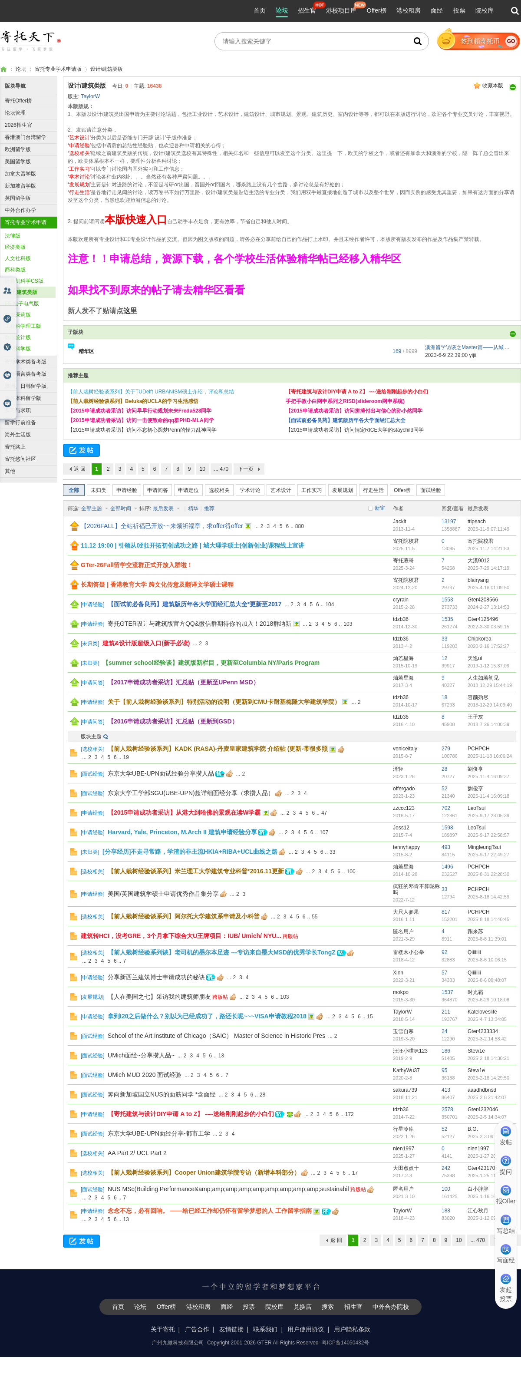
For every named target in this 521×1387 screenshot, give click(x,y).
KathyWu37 (406, 1070)
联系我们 (265, 1329)
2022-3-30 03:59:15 (488, 626)
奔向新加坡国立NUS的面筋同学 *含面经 (162, 1094)
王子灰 (475, 717)
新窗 (380, 508)
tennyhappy (406, 847)
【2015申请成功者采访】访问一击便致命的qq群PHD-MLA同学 (141, 420)
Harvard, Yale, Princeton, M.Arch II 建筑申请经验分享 (182, 832)
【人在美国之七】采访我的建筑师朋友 (159, 996)
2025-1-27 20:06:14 (488, 1156)
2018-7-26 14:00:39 (488, 724)
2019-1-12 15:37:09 (488, 665)
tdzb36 (401, 619)
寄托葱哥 (403, 561)
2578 (447, 1109)
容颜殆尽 (478, 697)
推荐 (209, 508)
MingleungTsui (484, 847)
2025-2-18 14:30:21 (488, 1058)
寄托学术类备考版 (25, 362)
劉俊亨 (475, 769)
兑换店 (302, 1306)
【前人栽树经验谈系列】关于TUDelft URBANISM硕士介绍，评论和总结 (151, 392)
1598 (447, 828)
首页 (260, 10)
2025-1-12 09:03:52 (488, 1218)
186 (446, 1051)
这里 (130, 310)
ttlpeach (477, 521)
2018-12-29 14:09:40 (490, 704)
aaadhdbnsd (482, 1090)
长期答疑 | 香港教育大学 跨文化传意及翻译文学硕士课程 (157, 584)
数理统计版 (18, 337)
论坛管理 (15, 113)
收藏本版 (492, 86)
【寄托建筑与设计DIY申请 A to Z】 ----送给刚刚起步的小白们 (357, 392)
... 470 (221, 469)
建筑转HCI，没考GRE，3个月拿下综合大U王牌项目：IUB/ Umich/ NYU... (181, 935)
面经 (437, 10)
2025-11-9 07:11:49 (488, 529)
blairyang (478, 580)
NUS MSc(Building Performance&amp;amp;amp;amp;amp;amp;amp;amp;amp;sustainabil (228, 1189)
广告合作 (197, 1329)
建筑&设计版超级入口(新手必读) (146, 643)
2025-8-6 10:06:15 (487, 959)
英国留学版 (18, 198)
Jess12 (401, 828)
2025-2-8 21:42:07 (487, 1097)
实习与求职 (18, 410)
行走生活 (373, 490)
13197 (449, 521)
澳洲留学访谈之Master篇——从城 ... (467, 347)
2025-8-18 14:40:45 (488, 919)
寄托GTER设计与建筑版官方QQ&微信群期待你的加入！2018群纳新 (199, 623)
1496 (447, 867)
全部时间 (121, 508)
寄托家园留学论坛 (3, 69)
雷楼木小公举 (408, 952)
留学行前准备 (20, 422)
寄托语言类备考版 (25, 374)
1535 (447, 619)
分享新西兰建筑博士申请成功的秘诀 (156, 977)
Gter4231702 (483, 1168)
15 (370, 1017)
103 (347, 624)
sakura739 (405, 1090)
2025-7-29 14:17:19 (488, 568)
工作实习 (311, 490)
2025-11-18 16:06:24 (490, 756)
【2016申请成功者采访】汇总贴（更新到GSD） (172, 721)
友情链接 (231, 1329)
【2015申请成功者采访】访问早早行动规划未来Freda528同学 (139, 411)
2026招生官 (18, 125)
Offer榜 (376, 10)
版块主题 (91, 736)
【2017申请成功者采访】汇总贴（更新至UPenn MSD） (183, 682)
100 (351, 872)
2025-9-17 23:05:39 (488, 815)
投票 (459, 10)
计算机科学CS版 (24, 281)
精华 (193, 508)
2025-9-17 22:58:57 (488, 835)
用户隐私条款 (352, 1329)
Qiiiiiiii (474, 952)
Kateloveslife (482, 1012)
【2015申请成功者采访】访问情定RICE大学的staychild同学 (355, 430)
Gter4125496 (483, 619)
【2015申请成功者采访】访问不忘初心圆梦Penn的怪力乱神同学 (142, 430)
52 (444, 789)
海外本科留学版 (23, 398)
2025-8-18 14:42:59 (488, 896)
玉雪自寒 (403, 1031)
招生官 (307, 10)
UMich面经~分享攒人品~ (141, 1055)
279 (446, 749)
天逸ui (475, 658)
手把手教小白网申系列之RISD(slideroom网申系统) (345, 401)
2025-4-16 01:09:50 (488, 587)
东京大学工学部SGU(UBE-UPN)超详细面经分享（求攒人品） (191, 792)
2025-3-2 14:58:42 (487, 1038)
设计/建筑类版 (106, 69)
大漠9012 (479, 561)
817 (446, 912)
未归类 (98, 490)
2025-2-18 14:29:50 (488, 1077)
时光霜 (475, 992)
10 (202, 469)
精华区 (86, 351)
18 (444, 697)
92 (444, 952)
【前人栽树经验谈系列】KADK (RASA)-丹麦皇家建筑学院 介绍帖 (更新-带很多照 (218, 748)
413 (446, 1090)
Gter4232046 (483, 1109)
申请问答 (157, 490)
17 (355, 1173)
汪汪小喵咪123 (410, 1051)
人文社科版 (18, 258)
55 (314, 917)
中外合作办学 (20, 210)
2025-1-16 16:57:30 (488, 1196)
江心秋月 (478, 1211)
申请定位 (188, 490)
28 (444, 769)
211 (446, 1012)
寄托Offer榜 (18, 101)
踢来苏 (475, 931)
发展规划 (342, 490)
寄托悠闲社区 (20, 459)
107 (324, 832)
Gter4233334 (483, 1031)
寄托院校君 (406, 541)
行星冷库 (403, 1129)
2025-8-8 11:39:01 (487, 938)
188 (446, 1211)
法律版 (12, 236)
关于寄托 (163, 1329)
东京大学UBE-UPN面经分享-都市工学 (159, 1133)
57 (444, 973)
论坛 (282, 10)
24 (444, 1031)
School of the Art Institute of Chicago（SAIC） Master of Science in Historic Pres (216, 1035)
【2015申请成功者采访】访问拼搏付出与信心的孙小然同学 (354, 411)
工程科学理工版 (23, 326)
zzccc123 (404, 808)
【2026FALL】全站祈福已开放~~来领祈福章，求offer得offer (162, 525)
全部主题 (92, 508)
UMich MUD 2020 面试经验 (144, 1074)
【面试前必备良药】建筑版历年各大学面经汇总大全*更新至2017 (195, 604)
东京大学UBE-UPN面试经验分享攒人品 (161, 773)
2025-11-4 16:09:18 (488, 796)
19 (126, 757)
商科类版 (15, 270)
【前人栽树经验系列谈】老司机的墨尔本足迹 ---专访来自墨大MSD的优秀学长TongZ (222, 952)
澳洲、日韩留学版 (25, 386)
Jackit (399, 521)
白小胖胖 (478, 1189)
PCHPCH (479, 749)
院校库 (484, 10)
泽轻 (398, 769)
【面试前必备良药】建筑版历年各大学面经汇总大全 (346, 420)
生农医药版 (18, 315)
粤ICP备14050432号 (345, 1343)
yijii (472, 355)
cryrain (401, 600)
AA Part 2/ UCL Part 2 (137, 1152)
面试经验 (430, 490)
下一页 (246, 469)
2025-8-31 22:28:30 (488, 874)
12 (444, 658)
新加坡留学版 (20, 186)
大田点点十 (406, 1168)
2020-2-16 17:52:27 (488, 646)
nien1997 (403, 1149)
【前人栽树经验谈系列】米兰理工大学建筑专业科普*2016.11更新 (196, 871)
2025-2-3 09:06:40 (487, 1136)
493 (446, 847)
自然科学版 (18, 349)
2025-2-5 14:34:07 (487, 1117)
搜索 (328, 1306)
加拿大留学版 (20, 174)
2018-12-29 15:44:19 (490, 685)
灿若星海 (403, 658)
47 (324, 813)
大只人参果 (406, 912)
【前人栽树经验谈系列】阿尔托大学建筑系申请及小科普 (184, 916)
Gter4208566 (483, 600)
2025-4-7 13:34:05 (487, 1019)
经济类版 (15, 247)
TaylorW (90, 96)
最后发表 (164, 508)
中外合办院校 (391, 1306)
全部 (74, 490)
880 (299, 526)
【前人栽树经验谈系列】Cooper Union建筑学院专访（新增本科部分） (204, 1172)
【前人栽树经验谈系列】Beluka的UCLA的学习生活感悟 (133, 401)
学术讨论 (250, 490)
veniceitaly (405, 749)
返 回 (80, 469)
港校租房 (408, 10)
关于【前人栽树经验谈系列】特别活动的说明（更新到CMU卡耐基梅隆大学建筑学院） (224, 701)
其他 (10, 471)
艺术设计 (280, 490)
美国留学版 (18, 162)
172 (349, 1114)
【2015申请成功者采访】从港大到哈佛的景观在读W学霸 (184, 812)
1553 (447, 600)
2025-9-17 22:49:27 (488, 854)
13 (221, 1056)
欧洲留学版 (18, 149)
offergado (404, 789)
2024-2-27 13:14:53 (488, 607)
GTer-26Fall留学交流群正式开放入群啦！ (137, 564)
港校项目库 (341, 10)
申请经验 (126, 490)
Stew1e (476, 1051)
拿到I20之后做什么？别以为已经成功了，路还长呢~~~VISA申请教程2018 (207, 1016)
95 (444, 1070)
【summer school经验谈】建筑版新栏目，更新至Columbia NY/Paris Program (211, 662)
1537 (447, 992)
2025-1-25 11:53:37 (488, 1175)
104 (329, 604)
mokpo (401, 992)
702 (446, 808)
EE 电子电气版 (22, 304)
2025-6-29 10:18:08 (488, 999)
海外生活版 (18, 435)
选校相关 (219, 490)
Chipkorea (479, 639)
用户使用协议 (305, 1329)
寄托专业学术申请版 (58, 69)
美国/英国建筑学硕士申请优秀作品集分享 (163, 893)
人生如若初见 (483, 678)
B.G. (473, 1129)
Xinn (398, 973)
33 (444, 639)
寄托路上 (15, 447)
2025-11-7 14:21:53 (488, 548)
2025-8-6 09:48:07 (487, 980)
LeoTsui (476, 808)
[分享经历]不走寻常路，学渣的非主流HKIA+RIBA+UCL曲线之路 (189, 851)
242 (446, 1168)
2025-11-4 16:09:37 (488, 776)
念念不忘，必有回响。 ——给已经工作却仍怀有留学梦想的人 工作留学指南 (210, 1210)
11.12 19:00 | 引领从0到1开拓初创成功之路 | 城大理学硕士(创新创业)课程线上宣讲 (192, 545)
